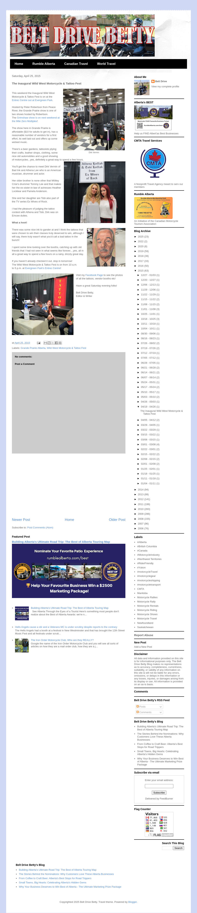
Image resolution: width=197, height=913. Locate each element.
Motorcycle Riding (147, 610)
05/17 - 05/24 (148, 387)
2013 (141, 494)
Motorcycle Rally (146, 601)
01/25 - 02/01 (148, 468)
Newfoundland (145, 622)
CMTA (140, 588)
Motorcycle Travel (147, 618)
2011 (141, 504)
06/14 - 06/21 (148, 372)
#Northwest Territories (149, 559)
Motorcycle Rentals (148, 605)
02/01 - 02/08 (148, 463)
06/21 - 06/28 (148, 367)
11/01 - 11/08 (148, 309)
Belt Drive (161, 81)
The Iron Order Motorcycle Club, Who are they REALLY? (62, 640)
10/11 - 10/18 (148, 323)
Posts (141, 706)
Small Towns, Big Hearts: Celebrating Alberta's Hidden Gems (157, 753)
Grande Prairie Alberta (33, 348)
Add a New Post (143, 646)
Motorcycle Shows (147, 614)
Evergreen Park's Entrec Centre (42, 268)
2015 (141, 270)
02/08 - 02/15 (148, 459)
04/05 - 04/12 (148, 419)
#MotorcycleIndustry (148, 554)
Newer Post (21, 520)
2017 (141, 261)
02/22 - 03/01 (148, 449)
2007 (141, 523)
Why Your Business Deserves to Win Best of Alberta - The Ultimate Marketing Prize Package (160, 761)
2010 (141, 509)
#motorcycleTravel (147, 571)
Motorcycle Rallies (147, 597)
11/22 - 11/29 (148, 294)
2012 (141, 499)
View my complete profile (165, 86)
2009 (141, 513)
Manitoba (142, 593)
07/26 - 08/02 (148, 343)
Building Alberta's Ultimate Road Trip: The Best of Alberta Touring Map (61, 541)
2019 (141, 251)
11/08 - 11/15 (148, 304)
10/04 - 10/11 (148, 328)
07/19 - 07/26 (148, 348)
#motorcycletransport (148, 584)
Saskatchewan (145, 627)
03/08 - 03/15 (148, 439)
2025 (141, 236)
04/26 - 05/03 (148, 401)
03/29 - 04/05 (148, 425)
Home (19, 63)
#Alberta (141, 542)
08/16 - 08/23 (148, 338)
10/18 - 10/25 (148, 318)
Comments (143, 712)
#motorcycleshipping (148, 580)
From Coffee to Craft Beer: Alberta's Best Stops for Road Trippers (160, 745)
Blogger (132, 901)
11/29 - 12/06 (148, 289)
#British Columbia (147, 546)
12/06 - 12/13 (148, 284)
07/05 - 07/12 (148, 357)
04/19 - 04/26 (148, 406)
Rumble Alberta (43, 63)
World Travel (106, 63)
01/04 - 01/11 (148, 483)
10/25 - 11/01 (148, 313)
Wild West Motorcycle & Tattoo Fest (66, 348)
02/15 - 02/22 (148, 454)
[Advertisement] (68, 485)
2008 (141, 518)
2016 (141, 265)
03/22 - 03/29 (148, 429)
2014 (141, 489)
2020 (141, 246)
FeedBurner (166, 798)
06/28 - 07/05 (148, 362)
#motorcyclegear (146, 576)
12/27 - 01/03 (148, 275)
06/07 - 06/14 (148, 377)
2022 (141, 241)
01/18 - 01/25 (148, 473)
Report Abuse (143, 635)
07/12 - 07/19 (148, 353)
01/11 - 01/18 (148, 478)
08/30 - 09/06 (148, 333)
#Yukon (141, 567)
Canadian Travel (76, 63)
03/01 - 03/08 (148, 444)
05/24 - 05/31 (148, 382)
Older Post (117, 520)
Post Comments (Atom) (40, 527)
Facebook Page (94, 275)
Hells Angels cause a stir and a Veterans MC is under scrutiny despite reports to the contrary (66, 627)
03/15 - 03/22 (148, 434)
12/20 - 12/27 (148, 279)
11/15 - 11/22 (148, 299)
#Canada (142, 550)
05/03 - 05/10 (148, 396)
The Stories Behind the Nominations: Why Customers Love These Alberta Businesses (160, 736)
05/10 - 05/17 (148, 392)
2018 (141, 256)
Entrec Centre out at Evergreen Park (32, 100)
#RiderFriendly (145, 563)
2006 (141, 528)
